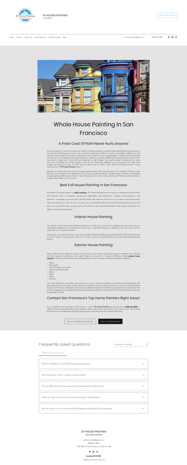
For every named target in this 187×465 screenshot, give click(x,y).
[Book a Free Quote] (167, 15)
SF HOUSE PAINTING (55, 15)
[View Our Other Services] (110, 321)
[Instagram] (172, 37)
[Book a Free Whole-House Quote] (80, 321)
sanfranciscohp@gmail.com (134, 37)
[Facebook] (176, 37)
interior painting (80, 192)
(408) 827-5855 (131, 307)
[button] (40, 37)
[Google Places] (169, 37)
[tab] (53, 353)
